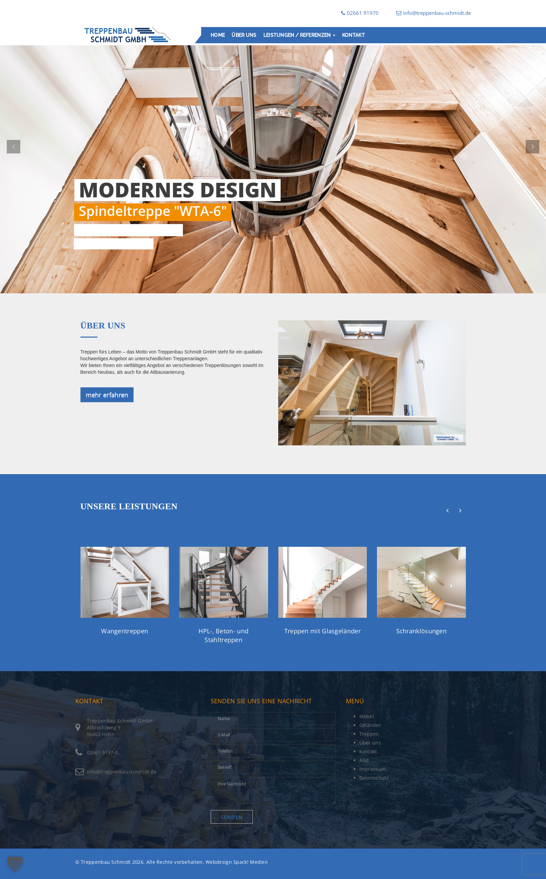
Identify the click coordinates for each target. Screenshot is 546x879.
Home (218, 35)
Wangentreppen (124, 631)
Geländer (370, 725)
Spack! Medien (250, 862)
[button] (15, 864)
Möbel (366, 716)
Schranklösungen (421, 631)
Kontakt (353, 35)
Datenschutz (374, 778)
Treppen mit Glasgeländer (322, 631)
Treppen (369, 734)
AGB (364, 760)
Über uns (244, 35)
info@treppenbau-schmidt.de (433, 12)
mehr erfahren (107, 395)
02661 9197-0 (102, 752)
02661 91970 (360, 12)
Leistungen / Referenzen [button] (299, 35)
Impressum (372, 769)
